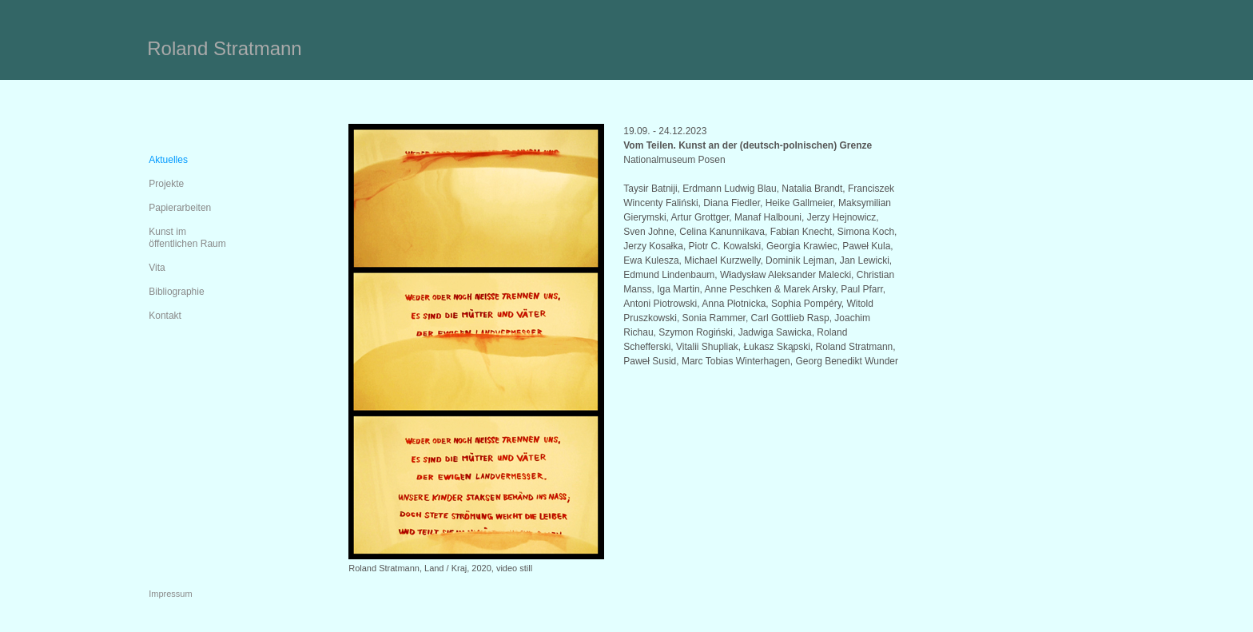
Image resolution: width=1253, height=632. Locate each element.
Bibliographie (176, 291)
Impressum (170, 593)
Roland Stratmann (224, 48)
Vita (157, 267)
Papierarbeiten (180, 207)
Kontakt (165, 315)
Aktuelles (168, 159)
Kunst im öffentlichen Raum (187, 237)
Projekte (166, 183)
